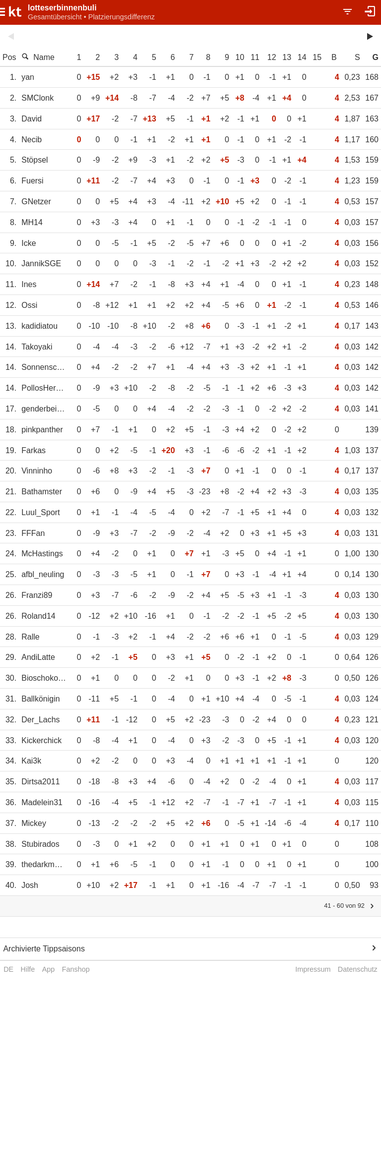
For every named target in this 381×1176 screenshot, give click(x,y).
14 (302, 57)
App (48, 969)
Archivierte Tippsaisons (44, 948)
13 (286, 57)
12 (271, 57)
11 (255, 57)
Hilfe (28, 969)
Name (38, 57)
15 (317, 57)
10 (240, 57)
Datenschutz (358, 969)
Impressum (312, 969)
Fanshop (76, 969)
